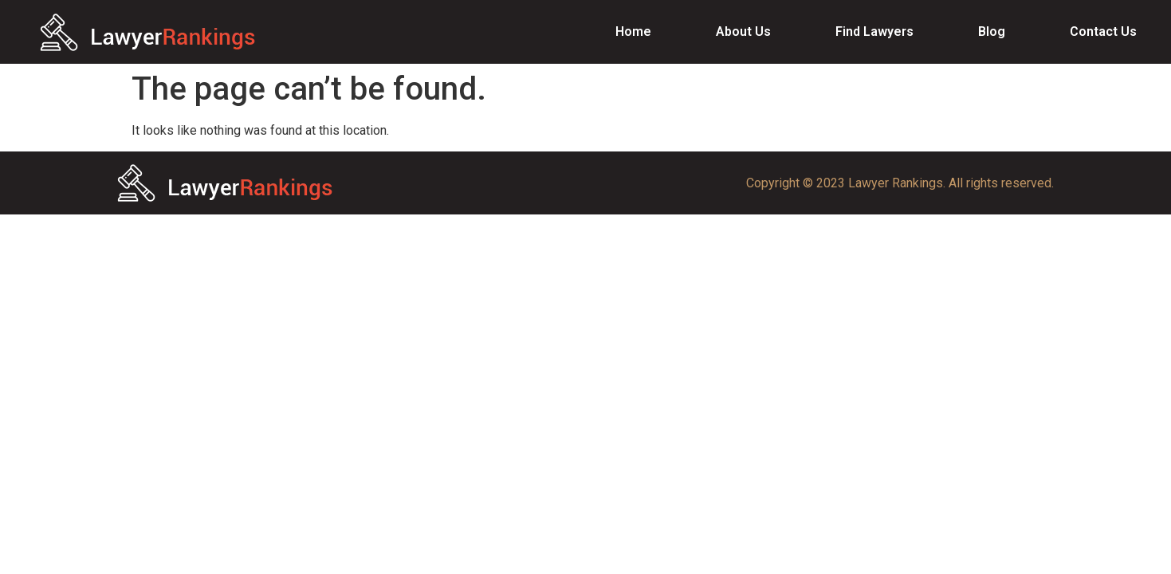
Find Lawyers (874, 31)
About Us (743, 31)
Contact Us (1103, 31)
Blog (991, 31)
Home (633, 31)
